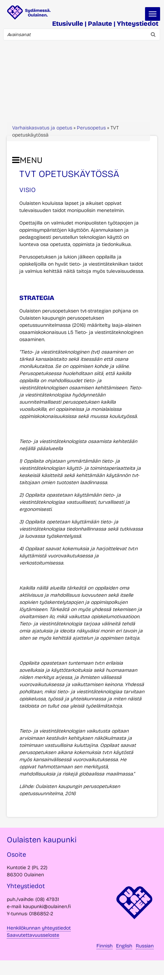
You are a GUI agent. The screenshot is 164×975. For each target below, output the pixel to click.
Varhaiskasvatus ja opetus (42, 128)
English (124, 946)
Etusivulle (67, 24)
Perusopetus (91, 128)
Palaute (100, 24)
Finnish (104, 946)
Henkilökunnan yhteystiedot (39, 928)
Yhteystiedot (137, 24)
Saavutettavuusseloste (33, 935)
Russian (145, 946)
